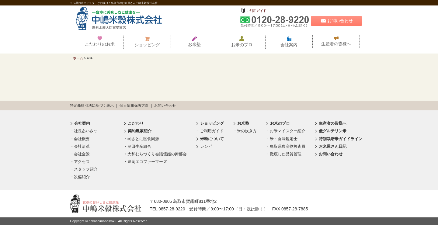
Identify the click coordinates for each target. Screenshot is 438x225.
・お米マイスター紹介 (285, 131)
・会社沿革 (80, 146)
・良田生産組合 (137, 146)
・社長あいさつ (84, 131)
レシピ (204, 146)
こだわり (133, 123)
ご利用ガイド (256, 10)
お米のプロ (241, 41)
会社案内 (288, 41)
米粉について (210, 139)
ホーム (78, 58)
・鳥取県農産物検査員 (285, 146)
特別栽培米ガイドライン (338, 139)
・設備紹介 (80, 177)
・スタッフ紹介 (84, 169)
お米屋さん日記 (330, 146)
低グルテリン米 (330, 131)
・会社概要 (80, 139)
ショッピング (147, 41)
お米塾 (194, 41)
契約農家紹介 (137, 131)
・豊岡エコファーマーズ (145, 161)
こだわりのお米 (100, 41)
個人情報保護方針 (134, 105)
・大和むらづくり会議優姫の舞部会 (155, 154)
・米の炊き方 (245, 131)
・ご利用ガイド (210, 131)
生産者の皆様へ (336, 41)
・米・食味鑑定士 (281, 139)
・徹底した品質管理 (283, 154)
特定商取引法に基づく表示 (92, 105)
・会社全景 (80, 154)
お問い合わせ (336, 20)
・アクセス (80, 161)
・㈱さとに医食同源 (141, 139)
